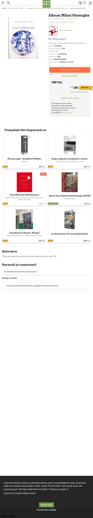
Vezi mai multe (60, 30)
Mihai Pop (24, 236)
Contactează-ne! (67, 113)
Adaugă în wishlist (69, 76)
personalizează (10, 489)
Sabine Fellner (11, 198)
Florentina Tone (76, 162)
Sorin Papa (67, 22)
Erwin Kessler (69, 199)
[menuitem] (80, 3)
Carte (22, 8)
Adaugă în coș (69, 70)
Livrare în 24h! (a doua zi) (79, 92)
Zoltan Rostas (62, 162)
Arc (56, 51)
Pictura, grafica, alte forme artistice (54, 8)
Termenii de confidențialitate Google (20, 493)
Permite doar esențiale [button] (46, 510)
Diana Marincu (13, 236)
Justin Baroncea (35, 198)
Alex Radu (23, 198)
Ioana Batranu (35, 236)
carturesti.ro (12, 8)
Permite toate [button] (46, 505)
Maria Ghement (24, 200)
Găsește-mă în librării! (70, 98)
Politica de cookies (58, 489)
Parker (24, 162)
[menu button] (3, 3)
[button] (24, 3)
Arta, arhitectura (32, 8)
